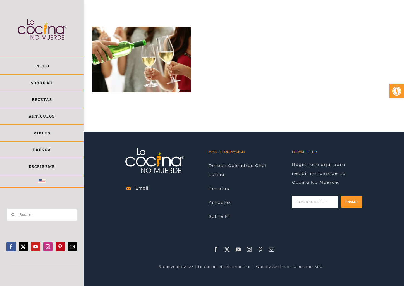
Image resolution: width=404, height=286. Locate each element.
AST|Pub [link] (280, 267)
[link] (396, 91)
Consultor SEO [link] (308, 267)
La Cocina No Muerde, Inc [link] (225, 267)
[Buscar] (13, 215)
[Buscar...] (42, 215)
